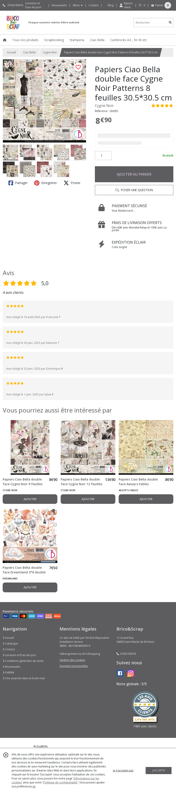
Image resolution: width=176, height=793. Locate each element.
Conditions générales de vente (23, 661)
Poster (72, 183)
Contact (93, 5)
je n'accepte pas (123, 770)
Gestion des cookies (72, 660)
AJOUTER (30, 499)
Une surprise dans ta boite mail (24, 678)
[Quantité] (103, 155)
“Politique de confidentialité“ (60, 782)
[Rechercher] (170, 22)
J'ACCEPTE (158, 770)
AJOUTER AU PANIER (134, 174)
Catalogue (10, 643)
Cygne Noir (50, 52)
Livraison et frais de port (19, 655)
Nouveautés (11, 667)
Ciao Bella (29, 52)
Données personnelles (74, 666)
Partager (18, 183)
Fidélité (8, 672)
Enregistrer (45, 183)
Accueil (11, 52)
